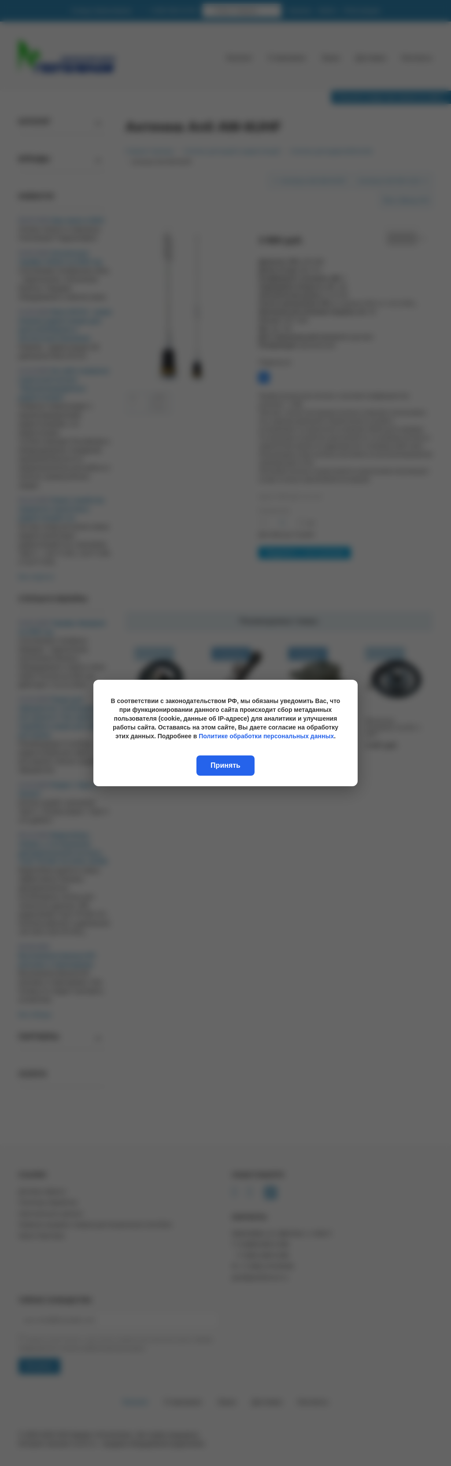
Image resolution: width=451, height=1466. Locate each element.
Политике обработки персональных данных (266, 736)
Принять (225, 765)
